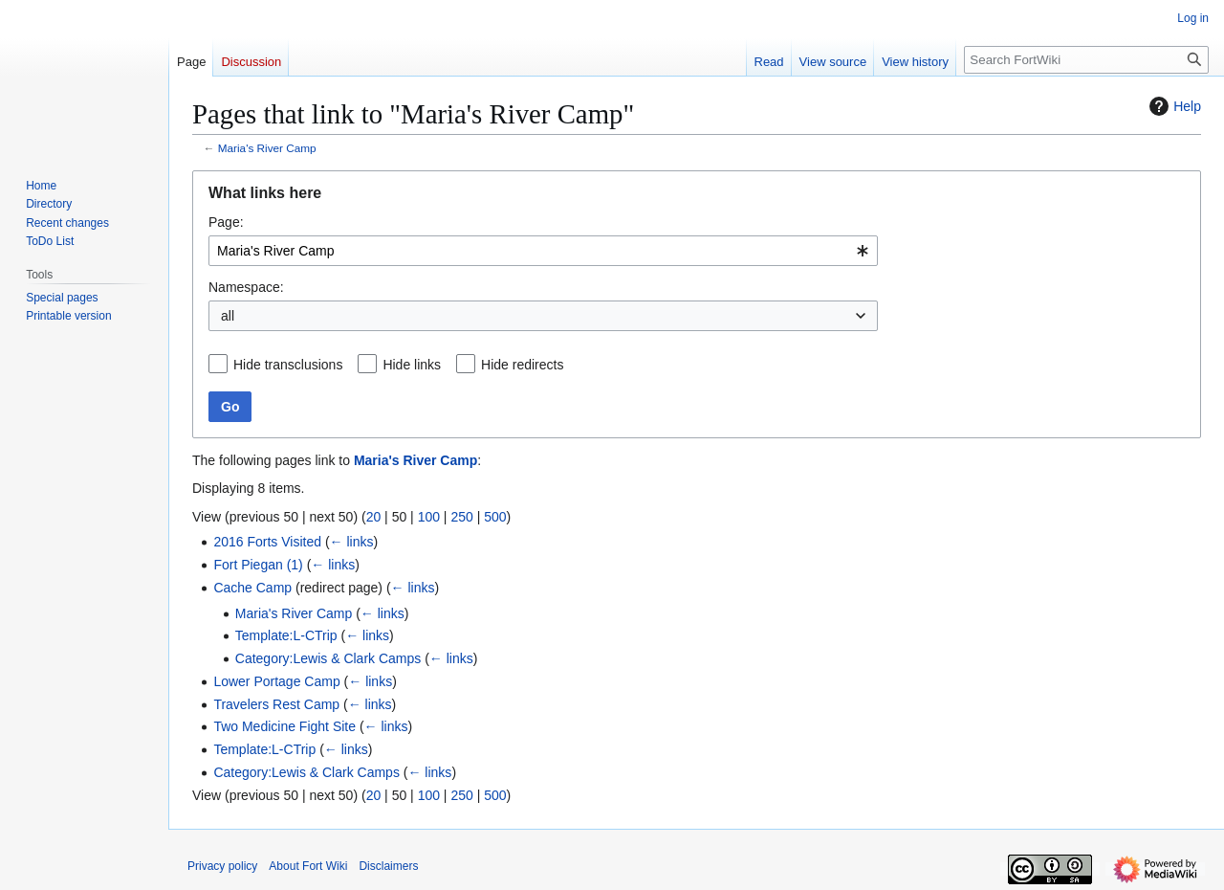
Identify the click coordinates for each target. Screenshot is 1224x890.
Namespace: (246, 287)
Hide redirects (522, 364)
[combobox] (543, 250)
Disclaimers (388, 866)
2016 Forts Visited (267, 541)
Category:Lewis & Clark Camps (328, 658)
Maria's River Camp (267, 148)
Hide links (411, 364)
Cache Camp (252, 587)
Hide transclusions (287, 364)
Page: (226, 222)
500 (495, 516)
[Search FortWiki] (1086, 60)
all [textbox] (227, 315)
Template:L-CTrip (286, 635)
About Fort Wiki (308, 866)
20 (374, 516)
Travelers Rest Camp (276, 704)
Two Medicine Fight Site (284, 726)
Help (1173, 106)
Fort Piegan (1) (257, 564)
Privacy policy (222, 866)
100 (429, 516)
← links (352, 541)
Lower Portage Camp (276, 681)
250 (461, 516)
